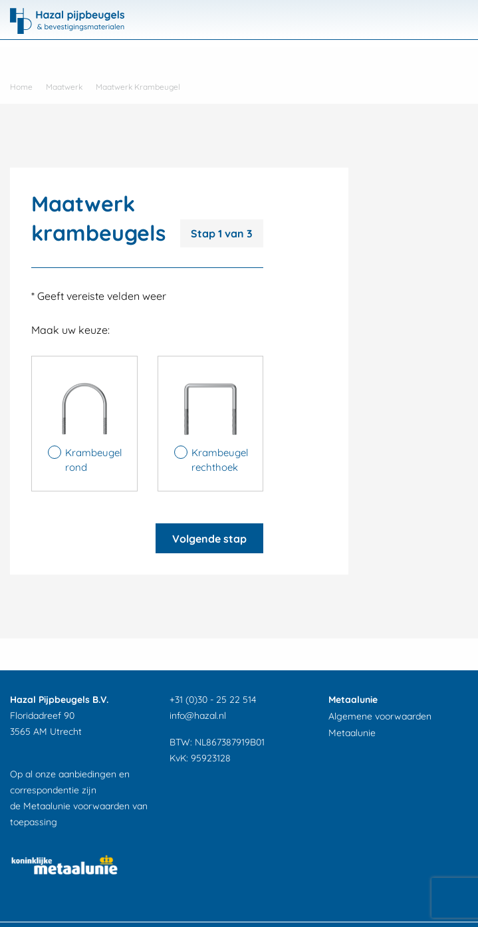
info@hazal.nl (198, 716)
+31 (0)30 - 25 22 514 (213, 700)
